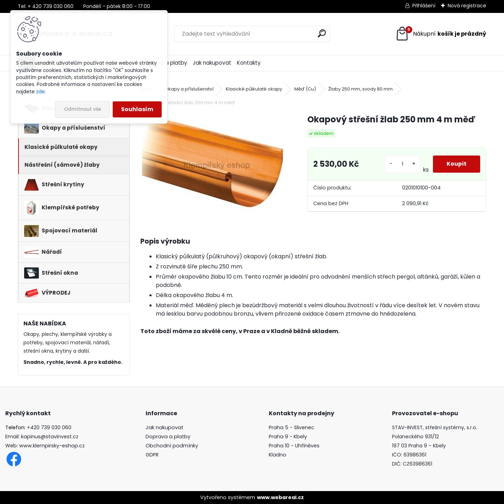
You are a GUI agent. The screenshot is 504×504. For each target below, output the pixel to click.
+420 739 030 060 (49, 427)
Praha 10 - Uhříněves (294, 445)
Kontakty (249, 62)
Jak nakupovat (212, 62)
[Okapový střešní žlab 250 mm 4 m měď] (212, 161)
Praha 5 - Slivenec (291, 427)
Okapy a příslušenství (189, 89)
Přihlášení (423, 5)
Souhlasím (137, 109)
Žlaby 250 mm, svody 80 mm (360, 89)
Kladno (277, 454)
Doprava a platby (168, 436)
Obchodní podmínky (172, 445)
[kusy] (402, 164)
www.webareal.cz (280, 497)
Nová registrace (467, 5)
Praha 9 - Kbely (288, 436)
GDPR (152, 454)
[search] (322, 33)
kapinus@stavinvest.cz (49, 436)
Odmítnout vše (82, 109)
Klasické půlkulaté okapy (254, 89)
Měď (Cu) (305, 89)
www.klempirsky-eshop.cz (52, 445)
